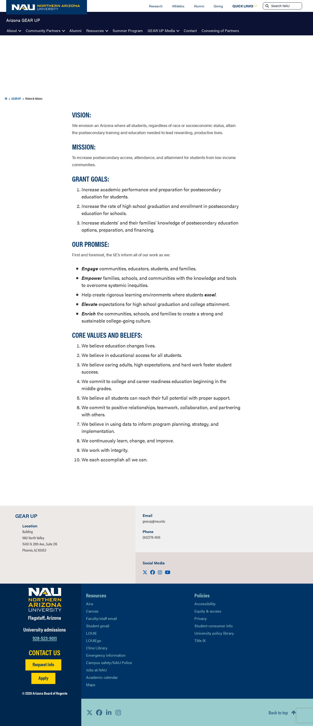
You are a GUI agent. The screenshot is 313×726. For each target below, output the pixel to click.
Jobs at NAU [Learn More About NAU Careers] (96, 670)
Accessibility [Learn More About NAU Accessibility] (205, 603)
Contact (190, 30)
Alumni (199, 6)
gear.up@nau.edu (154, 521)
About (12, 30)
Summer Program (128, 30)
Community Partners (43, 30)
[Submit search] (266, 6)
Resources (95, 30)
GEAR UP (16, 98)
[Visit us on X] (145, 572)
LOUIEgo (93, 640)
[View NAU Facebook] (99, 712)
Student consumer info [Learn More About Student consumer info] (213, 625)
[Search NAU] (286, 6)
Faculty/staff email (101, 618)
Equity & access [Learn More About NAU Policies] (207, 611)
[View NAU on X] (89, 712)
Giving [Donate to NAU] (218, 6)
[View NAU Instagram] (118, 712)
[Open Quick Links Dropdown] (243, 6)
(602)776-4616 (151, 537)
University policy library (214, 633)
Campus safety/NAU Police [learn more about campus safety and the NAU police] (109, 662)
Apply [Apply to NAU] (43, 677)
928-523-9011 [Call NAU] (45, 638)
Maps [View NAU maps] (90, 684)
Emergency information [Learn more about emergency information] (105, 655)
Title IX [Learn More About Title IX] (200, 640)
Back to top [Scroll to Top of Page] (278, 712)
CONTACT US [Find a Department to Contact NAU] (44, 652)
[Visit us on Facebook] (153, 572)
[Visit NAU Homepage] (45, 600)
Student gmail (97, 625)
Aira (89, 603)
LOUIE (91, 633)
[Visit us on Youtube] (167, 572)
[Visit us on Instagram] (160, 572)
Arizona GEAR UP (23, 20)
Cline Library (96, 648)
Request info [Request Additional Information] (43, 664)
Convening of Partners (220, 30)
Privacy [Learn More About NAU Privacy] (200, 618)
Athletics (178, 6)
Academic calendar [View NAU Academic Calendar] (102, 677)
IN (6, 98)
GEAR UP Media (161, 30)
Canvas (92, 611)
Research (156, 6)
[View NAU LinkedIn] (108, 712)
